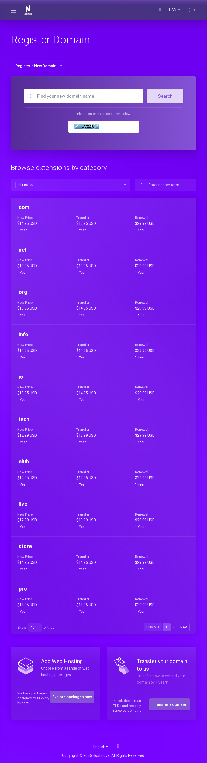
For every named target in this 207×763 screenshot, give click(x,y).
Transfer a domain (169, 704)
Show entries (35, 627)
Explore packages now (72, 697)
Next (183, 627)
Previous (153, 627)
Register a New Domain (39, 66)
